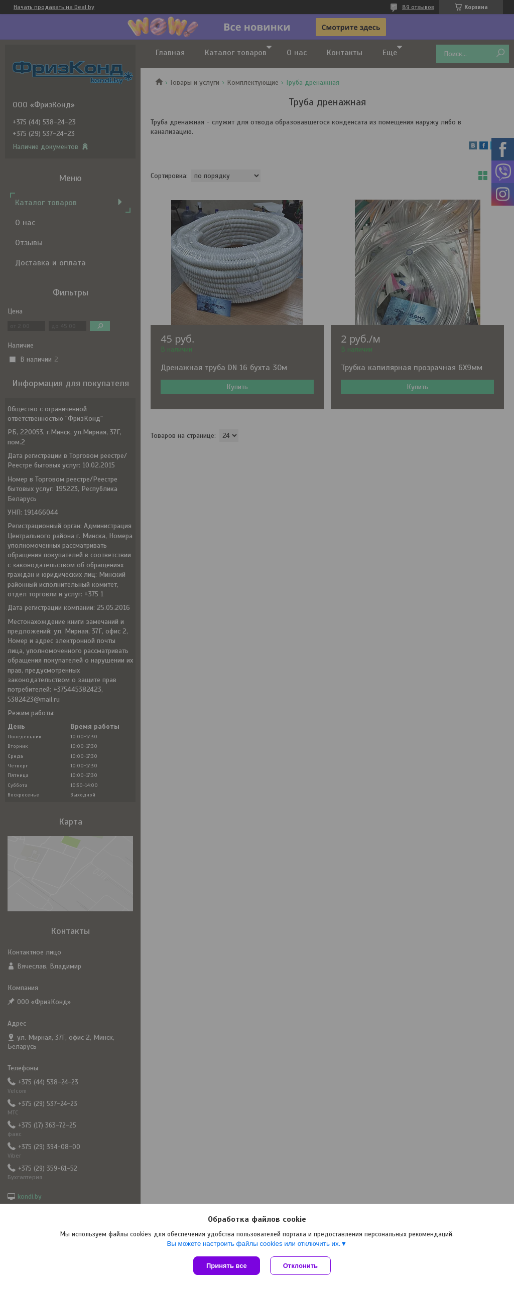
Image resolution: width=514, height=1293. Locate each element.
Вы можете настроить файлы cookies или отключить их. (253, 1243)
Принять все (226, 1265)
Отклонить (300, 1265)
